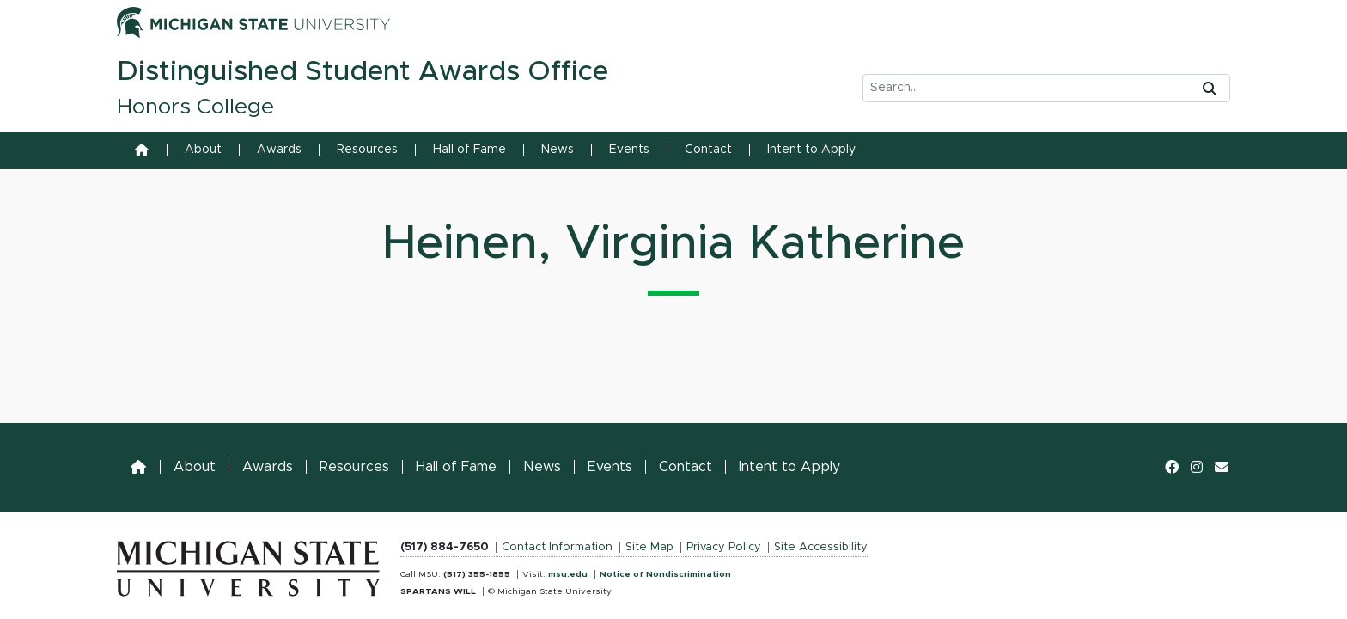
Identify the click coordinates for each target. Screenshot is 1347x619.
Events (629, 150)
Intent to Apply (811, 150)
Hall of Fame (469, 150)
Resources (367, 150)
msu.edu (568, 574)
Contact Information (557, 547)
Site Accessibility (821, 547)
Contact (708, 150)
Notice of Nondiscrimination (665, 574)
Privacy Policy (723, 547)
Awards (279, 150)
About (203, 150)
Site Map (649, 547)
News (557, 150)
